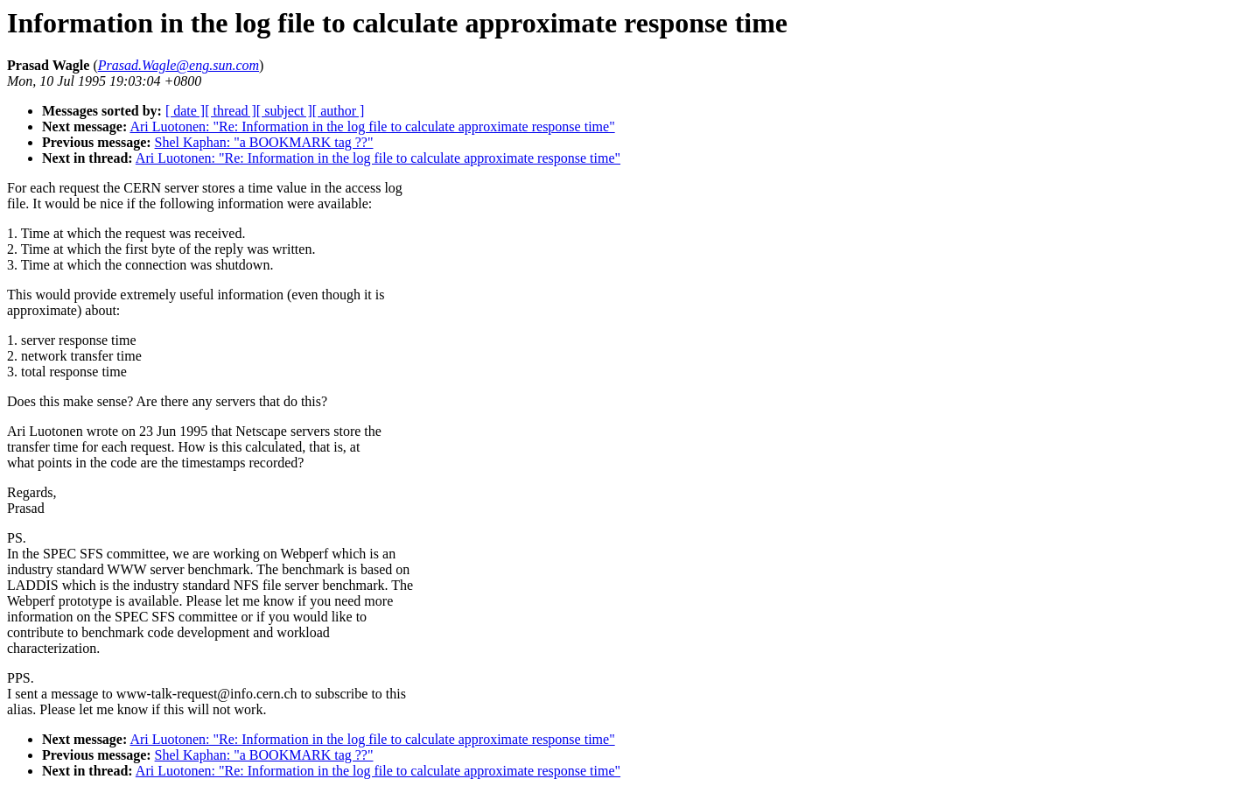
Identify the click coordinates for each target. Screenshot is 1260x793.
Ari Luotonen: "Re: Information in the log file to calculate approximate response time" (372, 126)
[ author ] (338, 110)
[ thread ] (230, 110)
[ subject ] (284, 110)
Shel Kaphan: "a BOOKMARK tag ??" (264, 142)
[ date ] (185, 110)
